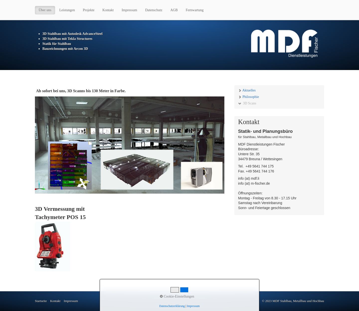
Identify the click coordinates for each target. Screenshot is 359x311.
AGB (174, 10)
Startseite (41, 301)
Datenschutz (153, 10)
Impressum (129, 10)
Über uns (45, 10)
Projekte (88, 10)
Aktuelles (247, 90)
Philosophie (248, 97)
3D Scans (247, 103)
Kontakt (108, 10)
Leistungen (67, 10)
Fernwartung (195, 10)
